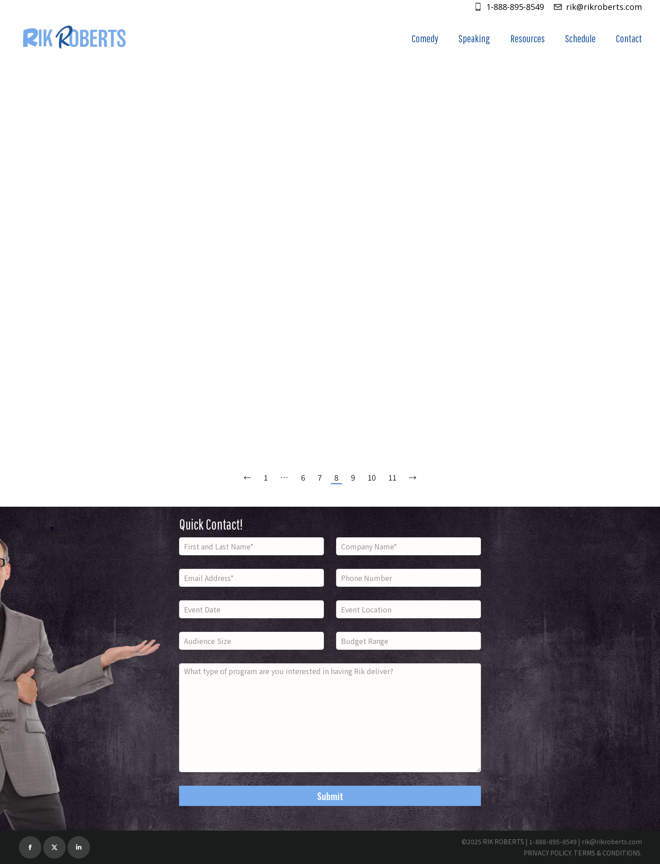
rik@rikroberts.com (597, 6)
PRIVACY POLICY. (548, 852)
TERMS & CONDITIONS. (608, 852)
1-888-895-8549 (508, 6)
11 (392, 477)
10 (372, 477)
